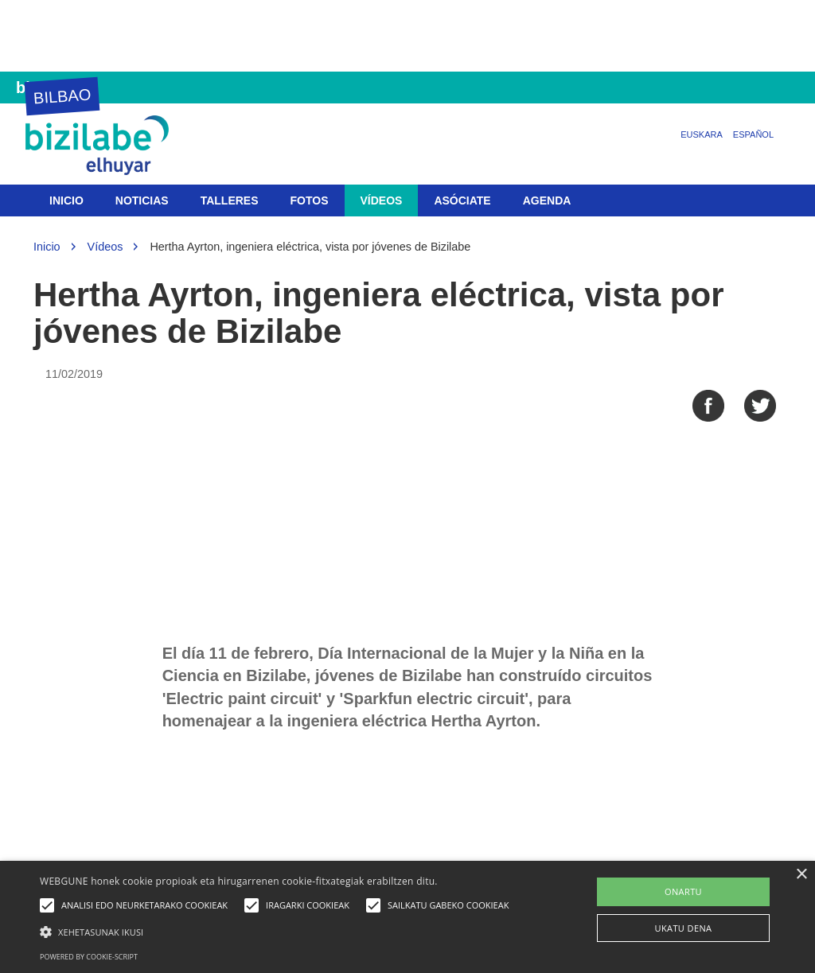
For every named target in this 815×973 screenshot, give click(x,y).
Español (753, 134)
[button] (278, 931)
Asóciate (462, 200)
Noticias (142, 200)
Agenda (547, 200)
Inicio (66, 200)
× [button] (801, 875)
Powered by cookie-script (89, 957)
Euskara (701, 134)
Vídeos (382, 200)
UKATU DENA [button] (683, 928)
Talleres (230, 200)
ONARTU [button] (683, 891)
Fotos (310, 200)
